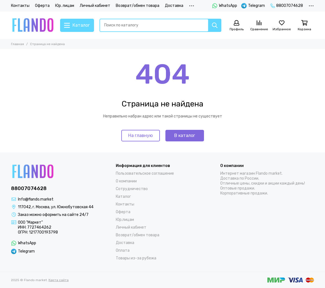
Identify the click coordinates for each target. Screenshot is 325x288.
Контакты (20, 5)
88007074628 (286, 5)
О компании (126, 181)
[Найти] (214, 25)
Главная (17, 44)
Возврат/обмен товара (137, 5)
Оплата (123, 250)
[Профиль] (236, 25)
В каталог (184, 135)
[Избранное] (281, 25)
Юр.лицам (125, 219)
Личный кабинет (95, 5)
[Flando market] (33, 25)
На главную (140, 135)
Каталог (123, 196)
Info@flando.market (35, 199)
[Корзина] (304, 25)
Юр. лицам (64, 5)
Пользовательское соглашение (145, 173)
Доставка (174, 5)
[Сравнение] (259, 25)
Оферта (42, 5)
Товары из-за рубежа (136, 258)
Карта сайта (59, 280)
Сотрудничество (132, 188)
